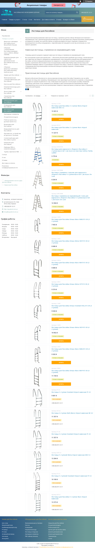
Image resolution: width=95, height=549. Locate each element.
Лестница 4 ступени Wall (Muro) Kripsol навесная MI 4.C (72, 413)
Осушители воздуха (11, 117)
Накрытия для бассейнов (9, 143)
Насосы (27, 525)
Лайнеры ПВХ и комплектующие (10, 148)
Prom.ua (56, 543)
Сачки (50, 538)
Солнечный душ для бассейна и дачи (11, 139)
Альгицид (5, 536)
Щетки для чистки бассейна (57, 529)
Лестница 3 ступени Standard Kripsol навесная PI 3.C (71, 392)
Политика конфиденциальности (10, 167)
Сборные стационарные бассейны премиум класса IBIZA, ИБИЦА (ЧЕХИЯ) (11, 51)
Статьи (24, 19)
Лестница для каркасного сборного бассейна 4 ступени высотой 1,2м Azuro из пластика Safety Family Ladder (72, 151)
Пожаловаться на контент (46, 547)
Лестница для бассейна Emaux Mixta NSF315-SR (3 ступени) (70, 242)
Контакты (37, 19)
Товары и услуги (14, 19)
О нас (30, 19)
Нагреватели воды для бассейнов (12, 87)
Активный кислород (8, 534)
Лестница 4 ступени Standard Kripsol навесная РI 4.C (71, 434)
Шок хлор (5, 523)
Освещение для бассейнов (9, 106)
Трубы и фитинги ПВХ (11, 152)
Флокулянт (5, 538)
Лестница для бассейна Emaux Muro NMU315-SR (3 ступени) (71, 220)
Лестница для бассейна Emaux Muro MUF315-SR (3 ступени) (70, 263)
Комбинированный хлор (9, 527)
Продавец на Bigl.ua (47, 545)
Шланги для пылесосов (55, 532)
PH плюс (4, 532)
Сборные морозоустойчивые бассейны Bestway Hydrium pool (11, 69)
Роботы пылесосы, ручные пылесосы (10, 120)
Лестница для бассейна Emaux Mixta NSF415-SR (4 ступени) (70, 328)
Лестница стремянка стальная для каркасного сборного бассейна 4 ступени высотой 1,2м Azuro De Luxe (72, 174)
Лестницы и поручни (31, 532)
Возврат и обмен (68, 19)
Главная (4, 19)
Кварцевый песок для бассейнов (11, 130)
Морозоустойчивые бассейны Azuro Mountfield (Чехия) (11, 43)
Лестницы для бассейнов (9, 110)
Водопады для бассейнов (9, 125)
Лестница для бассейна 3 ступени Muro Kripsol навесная (69, 128)
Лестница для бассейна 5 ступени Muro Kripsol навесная (69, 498)
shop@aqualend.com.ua (11, 212)
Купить (61, 119)
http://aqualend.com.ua (11, 209)
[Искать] (77, 12)
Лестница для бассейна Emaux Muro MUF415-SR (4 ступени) (70, 371)
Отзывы (58, 19)
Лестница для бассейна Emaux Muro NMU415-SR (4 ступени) (71, 350)
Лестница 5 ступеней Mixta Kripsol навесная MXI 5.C (71, 455)
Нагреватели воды (30, 529)
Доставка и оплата (48, 19)
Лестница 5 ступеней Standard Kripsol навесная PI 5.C (72, 476)
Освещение (28, 527)
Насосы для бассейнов (12, 84)
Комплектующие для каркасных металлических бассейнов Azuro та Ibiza (11, 61)
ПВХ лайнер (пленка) (31, 536)
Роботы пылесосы (53, 527)
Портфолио (6, 36)
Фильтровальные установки (33, 523)
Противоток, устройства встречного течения (12, 134)
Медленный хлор (7, 525)
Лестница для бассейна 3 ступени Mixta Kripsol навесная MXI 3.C (69, 107)
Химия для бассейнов (11, 75)
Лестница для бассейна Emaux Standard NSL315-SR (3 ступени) (72, 306)
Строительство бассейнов (9, 97)
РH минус (5, 529)
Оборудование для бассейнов (10, 101)
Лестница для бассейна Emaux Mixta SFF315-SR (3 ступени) (70, 285)
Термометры (52, 536)
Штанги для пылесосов (55, 534)
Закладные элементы (11, 114)
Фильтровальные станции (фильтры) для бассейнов (12, 79)
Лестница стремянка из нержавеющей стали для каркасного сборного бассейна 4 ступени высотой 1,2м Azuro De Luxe (71, 197)
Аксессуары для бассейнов (9, 92)
